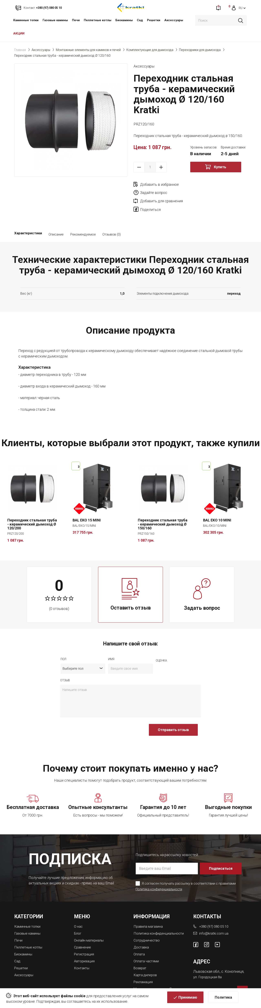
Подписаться (221, 852)
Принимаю (187, 999)
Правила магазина (149, 910)
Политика (223, 999)
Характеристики (28, 218)
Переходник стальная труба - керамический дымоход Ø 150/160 (162, 508)
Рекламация (144, 968)
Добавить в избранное (159, 184)
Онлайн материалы (90, 924)
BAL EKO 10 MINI (217, 504)
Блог (78, 917)
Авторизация (85, 944)
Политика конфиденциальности (161, 873)
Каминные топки (26, 20)
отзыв (65, 664)
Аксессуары (173, 20)
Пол (63, 643)
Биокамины (124, 20)
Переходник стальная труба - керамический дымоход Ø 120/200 (32, 508)
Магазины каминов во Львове (160, 974)
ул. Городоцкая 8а (208, 960)
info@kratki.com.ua (214, 917)
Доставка (142, 934)
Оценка (161, 644)
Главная (20, 50)
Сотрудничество (148, 927)
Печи (76, 20)
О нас (78, 910)
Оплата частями (147, 947)
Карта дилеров (146, 961)
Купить (220, 167)
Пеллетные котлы (97, 20)
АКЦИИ (18, 33)
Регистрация (85, 937)
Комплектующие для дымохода (149, 50)
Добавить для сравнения (161, 192)
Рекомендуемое (83, 218)
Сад (140, 20)
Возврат (141, 954)
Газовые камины (55, 20)
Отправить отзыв (173, 713)
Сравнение (83, 930)
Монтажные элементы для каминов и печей (88, 50)
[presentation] (91, 716)
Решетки (153, 20)
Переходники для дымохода (200, 50)
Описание (56, 218)
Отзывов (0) (111, 218)
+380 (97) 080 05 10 (215, 910)
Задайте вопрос (210, 184)
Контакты (82, 950)
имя (111, 643)
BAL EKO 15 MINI (87, 504)
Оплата (140, 941)
